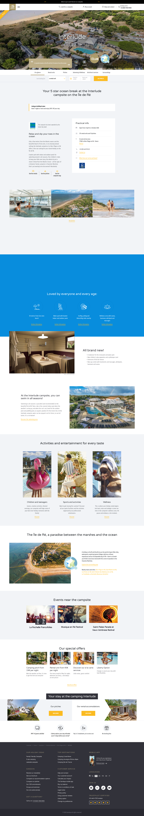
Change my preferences (65, 801)
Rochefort (105, 574)
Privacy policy (62, 793)
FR (103, 776)
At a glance (38, 72)
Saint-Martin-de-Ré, (111, 570)
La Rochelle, (93, 574)
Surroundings (106, 72)
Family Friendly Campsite (34, 756)
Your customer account (65, 776)
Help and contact (63, 773)
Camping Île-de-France (65, 762)
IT (109, 776)
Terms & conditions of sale (66, 787)
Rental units (51, 72)
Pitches (65, 72)
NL (92, 776)
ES (99, 776)
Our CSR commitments (33, 784)
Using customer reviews (65, 795)
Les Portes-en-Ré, (86, 572)
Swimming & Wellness (79, 72)
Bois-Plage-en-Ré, (101, 570)
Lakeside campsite (32, 762)
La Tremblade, (86, 574)
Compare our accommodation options (38, 778)
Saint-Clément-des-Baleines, (99, 572)
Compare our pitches (32, 781)
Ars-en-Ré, (110, 572)
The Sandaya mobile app (65, 781)
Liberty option (62, 798)
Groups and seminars (33, 787)
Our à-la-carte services (33, 790)
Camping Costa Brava (64, 756)
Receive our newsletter (33, 773)
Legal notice (61, 790)
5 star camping (31, 759)
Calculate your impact (64, 778)
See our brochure (31, 776)
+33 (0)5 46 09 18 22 (84, 149)
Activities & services (92, 72)
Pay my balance (62, 784)
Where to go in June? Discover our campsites (72, 2)
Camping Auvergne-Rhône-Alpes (68, 759)
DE (106, 776)
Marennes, (99, 574)
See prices (101, 78)
